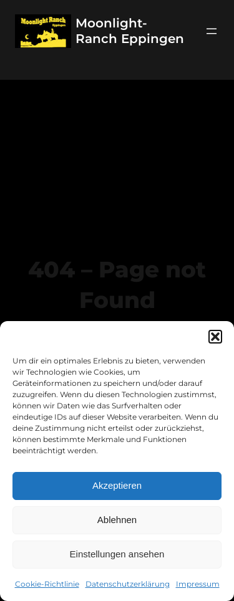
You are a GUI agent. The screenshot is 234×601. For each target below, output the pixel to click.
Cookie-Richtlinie (47, 584)
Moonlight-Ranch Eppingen (130, 31)
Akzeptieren (117, 485)
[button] (215, 336)
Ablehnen (117, 519)
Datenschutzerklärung (127, 584)
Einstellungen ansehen (117, 554)
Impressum (198, 584)
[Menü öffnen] (211, 31)
